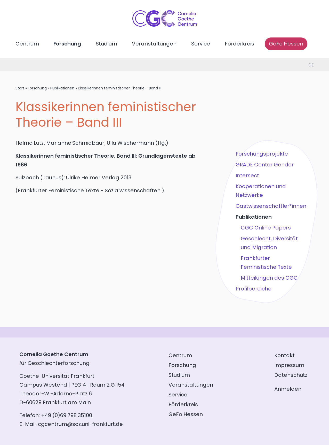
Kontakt (284, 355)
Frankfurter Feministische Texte (266, 263)
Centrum (27, 43)
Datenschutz (290, 375)
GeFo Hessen (286, 43)
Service (200, 43)
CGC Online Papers (266, 227)
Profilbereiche (253, 288)
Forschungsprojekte (262, 153)
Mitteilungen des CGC (269, 277)
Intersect (247, 175)
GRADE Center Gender (265, 164)
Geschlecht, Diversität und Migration (269, 243)
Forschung (67, 43)
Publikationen (62, 88)
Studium (106, 43)
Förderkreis (239, 43)
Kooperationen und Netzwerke (261, 191)
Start (19, 88)
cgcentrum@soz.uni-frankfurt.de (80, 424)
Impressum (289, 365)
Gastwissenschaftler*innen (271, 206)
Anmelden (287, 389)
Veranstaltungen (154, 43)
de (311, 65)
